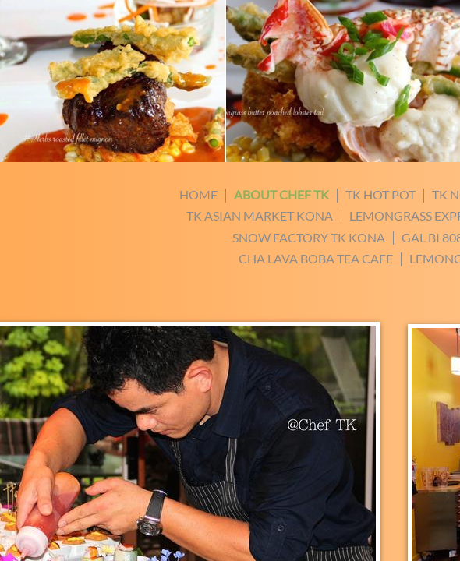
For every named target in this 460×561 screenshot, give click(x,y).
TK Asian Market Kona (259, 215)
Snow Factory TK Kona (308, 237)
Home (198, 194)
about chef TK (281, 194)
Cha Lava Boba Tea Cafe (316, 258)
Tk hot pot (380, 194)
